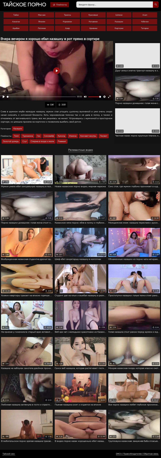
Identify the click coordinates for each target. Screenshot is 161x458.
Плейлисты (59, 4)
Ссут (24, 141)
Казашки (119, 21)
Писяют (103, 136)
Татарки (145, 28)
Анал (144, 15)
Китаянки (93, 21)
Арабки (16, 28)
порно (24, 4)
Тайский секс (9, 453)
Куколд (61, 136)
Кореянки (67, 21)
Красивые (93, 15)
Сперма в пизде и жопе (42, 141)
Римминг (62, 141)
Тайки (16, 15)
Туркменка (27, 136)
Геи (38, 136)
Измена (72, 136)
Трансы (67, 15)
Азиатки (16, 21)
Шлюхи (119, 15)
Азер (67, 28)
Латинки (42, 28)
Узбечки (145, 21)
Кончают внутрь (88, 136)
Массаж (41, 15)
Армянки (93, 28)
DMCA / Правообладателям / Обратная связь (137, 453)
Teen (16, 136)
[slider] (41, 96)
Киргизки (119, 28)
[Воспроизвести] (3, 96)
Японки (41, 21)
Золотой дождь (11, 141)
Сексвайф (49, 136)
